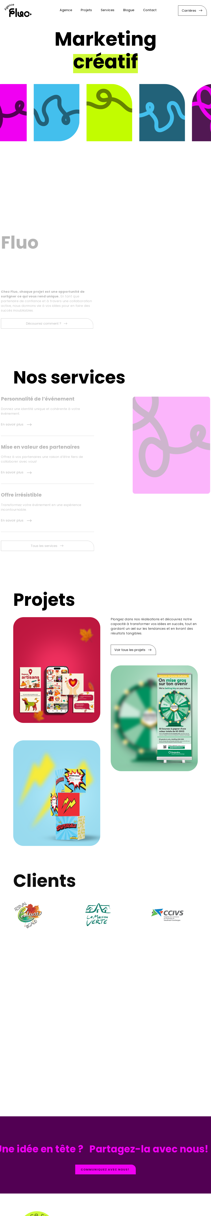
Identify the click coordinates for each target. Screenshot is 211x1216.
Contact (150, 10)
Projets (86, 10)
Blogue (128, 10)
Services (108, 10)
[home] (18, 10)
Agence (66, 10)
